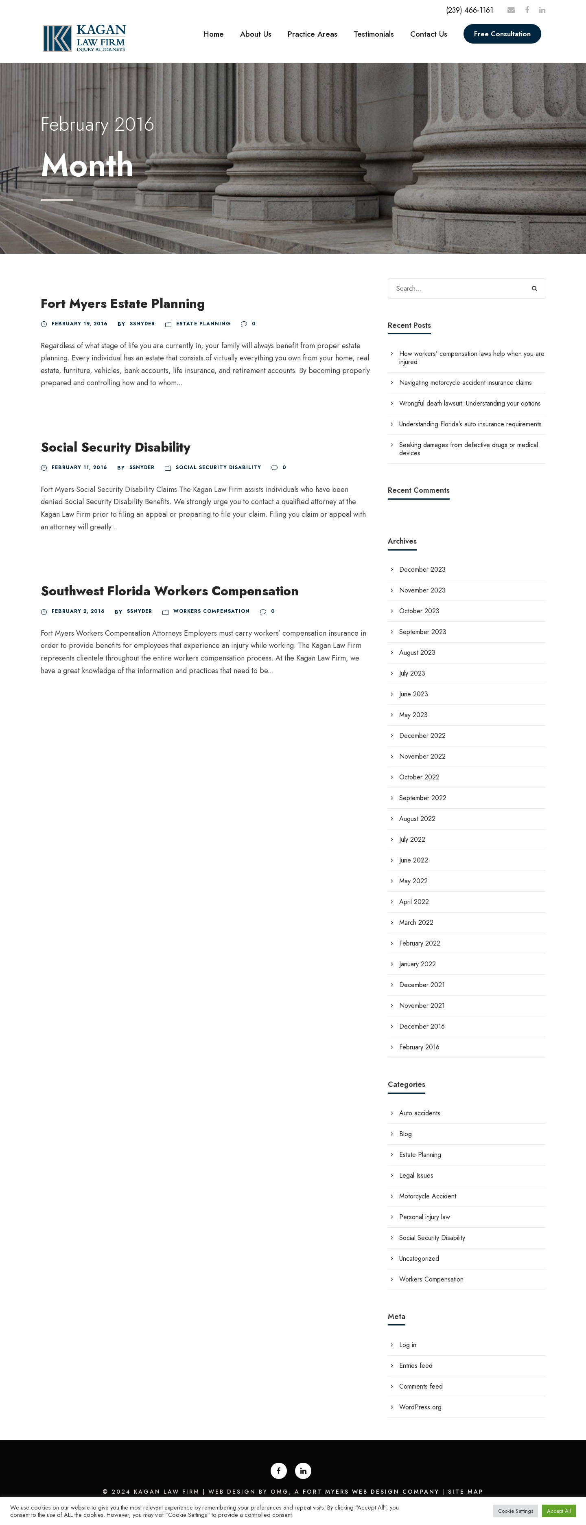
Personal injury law (424, 1217)
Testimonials (374, 34)
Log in (407, 1344)
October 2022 (419, 777)
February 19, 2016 (79, 323)
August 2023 (417, 652)
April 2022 (414, 901)
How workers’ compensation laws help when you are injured (471, 357)
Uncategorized (419, 1258)
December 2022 (422, 735)
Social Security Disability (115, 447)
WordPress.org (420, 1407)
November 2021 (422, 1005)
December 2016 (422, 1026)
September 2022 (422, 798)
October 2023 (419, 611)
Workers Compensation (211, 611)
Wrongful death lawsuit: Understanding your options (470, 403)
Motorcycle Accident (427, 1196)
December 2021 (422, 985)
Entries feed (416, 1365)
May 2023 (413, 715)
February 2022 (419, 943)
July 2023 (412, 673)
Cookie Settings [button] (515, 1511)
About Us (255, 34)
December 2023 (422, 569)
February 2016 (419, 1047)
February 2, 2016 (78, 611)
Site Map (465, 1492)
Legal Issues (416, 1175)
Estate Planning (203, 323)
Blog (405, 1134)
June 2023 (413, 694)
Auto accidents (419, 1113)
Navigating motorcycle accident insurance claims (465, 382)
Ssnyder (142, 323)
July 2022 (412, 839)
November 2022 (422, 756)
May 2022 (413, 881)
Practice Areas (312, 34)
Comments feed (421, 1386)
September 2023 (422, 631)
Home (213, 34)
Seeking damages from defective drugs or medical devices (468, 449)
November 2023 (422, 590)
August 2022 (417, 818)
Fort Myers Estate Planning (123, 303)
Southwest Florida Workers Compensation (170, 591)
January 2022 (417, 964)
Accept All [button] (559, 1511)
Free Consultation (502, 34)
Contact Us (428, 34)
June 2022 (413, 860)
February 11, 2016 (79, 467)
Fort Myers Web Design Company (371, 1492)
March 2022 (416, 922)
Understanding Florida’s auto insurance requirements (470, 424)
